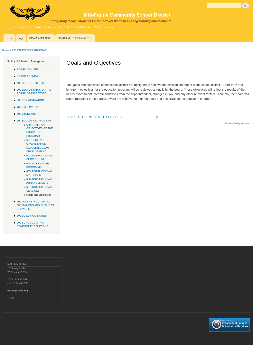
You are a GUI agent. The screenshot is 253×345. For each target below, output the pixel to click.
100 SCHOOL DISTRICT (31, 82)
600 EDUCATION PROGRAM (29, 50)
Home (9, 38)
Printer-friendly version (237, 123)
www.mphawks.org (17, 290)
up (156, 117)
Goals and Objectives (38, 194)
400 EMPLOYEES (27, 107)
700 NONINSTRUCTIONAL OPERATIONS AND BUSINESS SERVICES (35, 205)
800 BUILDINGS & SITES (32, 215)
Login (21, 38)
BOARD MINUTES (28, 69)
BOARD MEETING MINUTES (74, 38)
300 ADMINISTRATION (30, 100)
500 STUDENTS (26, 113)
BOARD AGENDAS (40, 38)
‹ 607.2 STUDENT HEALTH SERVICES (95, 117)
